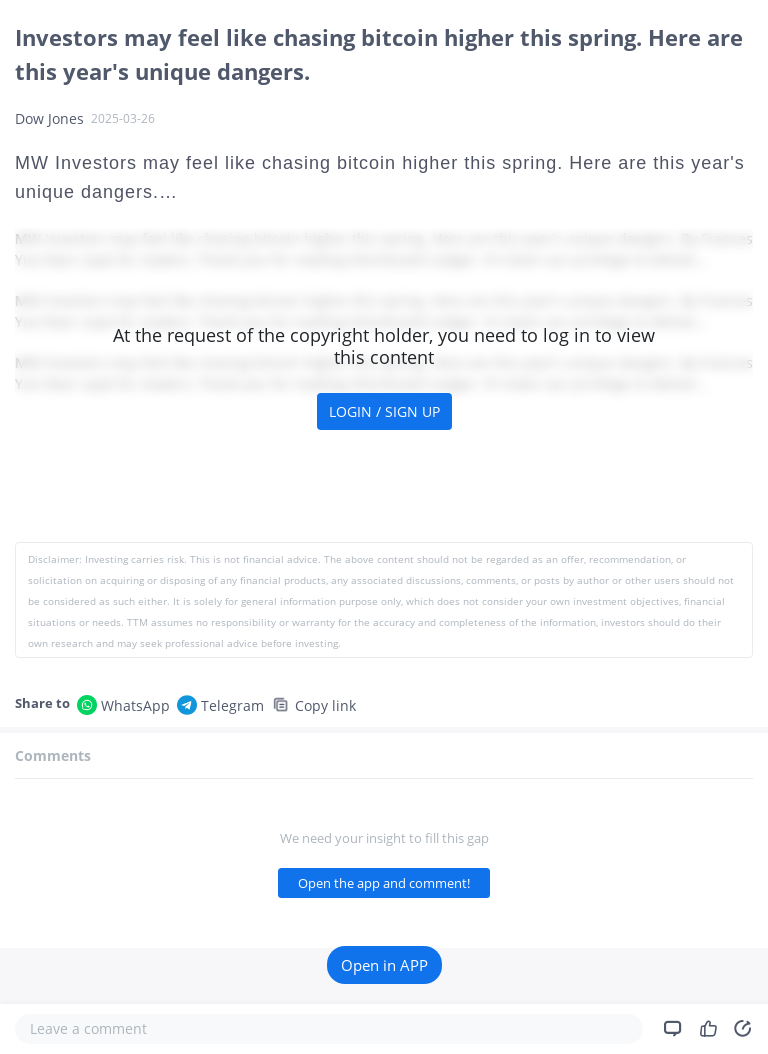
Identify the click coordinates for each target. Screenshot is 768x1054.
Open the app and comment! (384, 883)
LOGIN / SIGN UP (384, 411)
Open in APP (384, 965)
